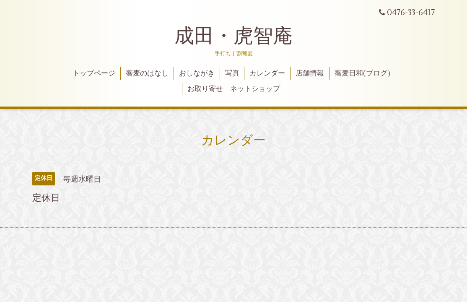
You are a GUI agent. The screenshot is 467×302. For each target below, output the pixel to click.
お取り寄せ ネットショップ (233, 89)
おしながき (197, 73)
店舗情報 (310, 73)
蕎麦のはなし (147, 73)
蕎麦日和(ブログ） (364, 73)
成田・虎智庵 (233, 36)
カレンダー (267, 73)
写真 (232, 73)
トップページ (94, 73)
